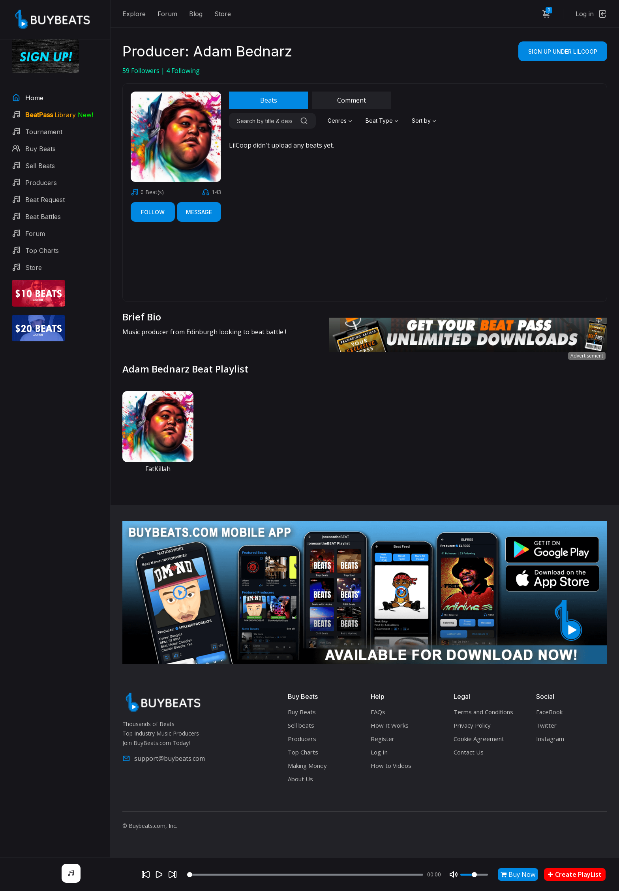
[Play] (159, 874)
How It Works (390, 725)
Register (382, 739)
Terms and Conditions (483, 712)
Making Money (307, 765)
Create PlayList (575, 874)
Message (199, 212)
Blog (196, 14)
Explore (134, 14)
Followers (141, 70)
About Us (300, 779)
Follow (153, 212)
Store (222, 14)
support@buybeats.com (163, 758)
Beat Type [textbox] (379, 120)
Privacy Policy (472, 725)
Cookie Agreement (479, 739)
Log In (379, 752)
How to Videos (391, 765)
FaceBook (549, 712)
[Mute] (453, 874)
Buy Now (518, 874)
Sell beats (301, 725)
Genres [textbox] (337, 120)
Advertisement (586, 355)
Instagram (550, 739)
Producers (302, 739)
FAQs (378, 712)
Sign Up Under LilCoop (562, 51)
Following (183, 70)
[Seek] (305, 874)
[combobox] (341, 121)
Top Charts (303, 752)
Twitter (546, 725)
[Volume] (474, 874)
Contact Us (469, 752)
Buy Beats (302, 712)
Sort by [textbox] (421, 120)
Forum (167, 14)
